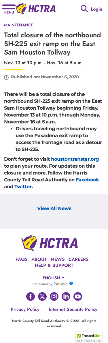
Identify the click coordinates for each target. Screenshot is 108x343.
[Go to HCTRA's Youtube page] (77, 296)
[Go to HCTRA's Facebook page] (30, 296)
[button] (89, 337)
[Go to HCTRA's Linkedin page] (66, 296)
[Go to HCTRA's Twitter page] (42, 296)
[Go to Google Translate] (50, 283)
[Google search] (84, 8)
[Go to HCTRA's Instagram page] (54, 296)
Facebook (87, 180)
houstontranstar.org (75, 159)
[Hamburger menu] (8, 8)
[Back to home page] (35, 8)
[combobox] (54, 277)
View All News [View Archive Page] (54, 208)
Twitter (23, 186)
